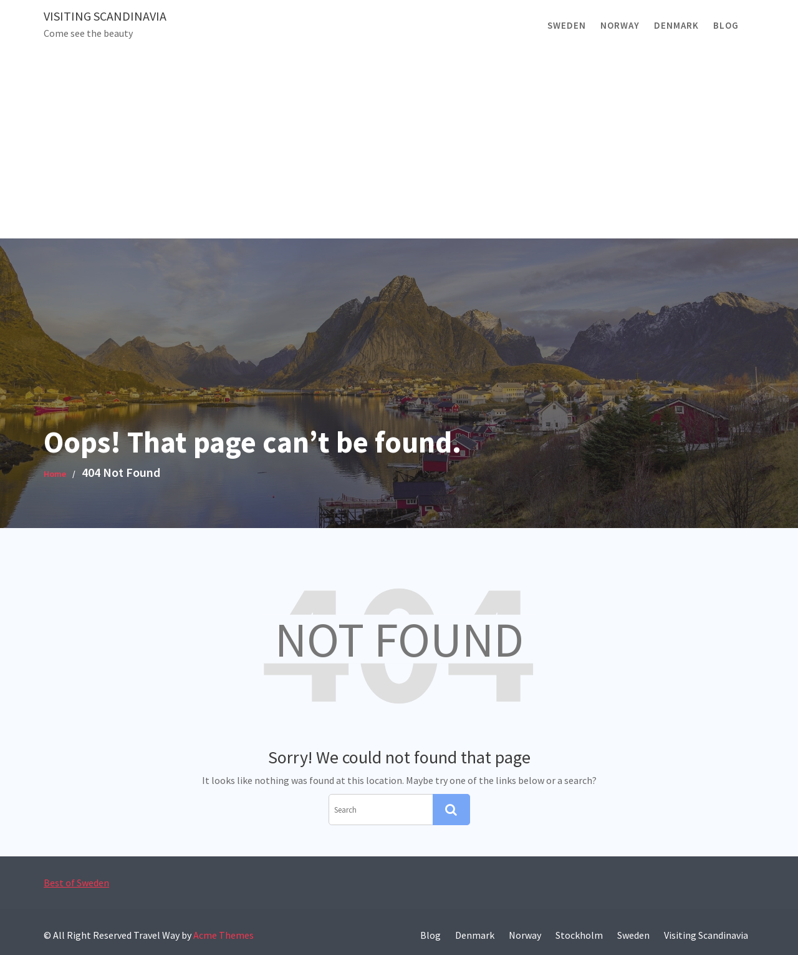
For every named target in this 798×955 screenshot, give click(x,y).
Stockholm (579, 935)
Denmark (676, 25)
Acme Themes (223, 935)
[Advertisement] (399, 144)
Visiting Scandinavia (105, 16)
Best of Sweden (81, 882)
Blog (726, 25)
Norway (620, 25)
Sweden (566, 25)
